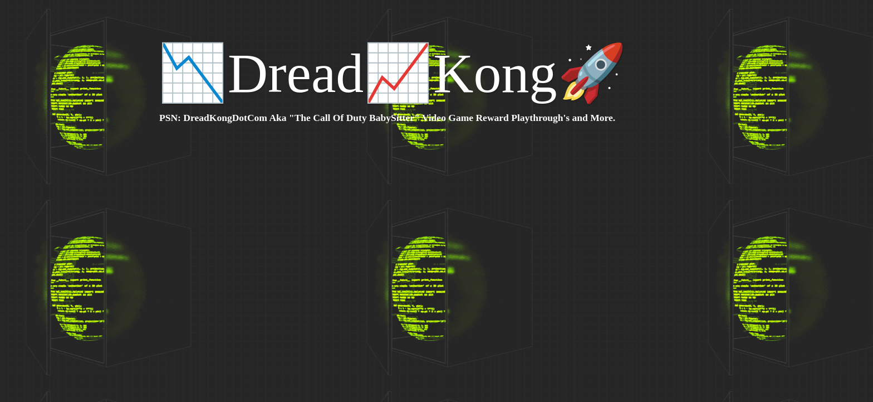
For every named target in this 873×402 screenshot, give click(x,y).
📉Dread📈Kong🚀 (392, 73)
